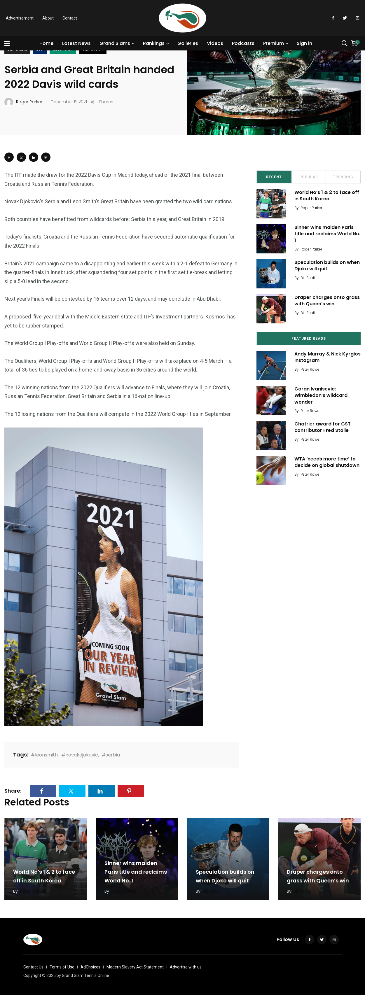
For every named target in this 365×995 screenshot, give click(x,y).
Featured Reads (308, 339)
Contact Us (33, 967)
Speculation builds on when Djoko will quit (327, 265)
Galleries (187, 43)
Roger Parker (311, 207)
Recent (274, 177)
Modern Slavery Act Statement (135, 967)
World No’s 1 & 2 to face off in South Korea (326, 195)
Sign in (304, 43)
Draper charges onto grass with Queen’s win (327, 300)
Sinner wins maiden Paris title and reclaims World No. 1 (327, 234)
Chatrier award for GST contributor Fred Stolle (322, 427)
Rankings (154, 43)
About (48, 18)
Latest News (76, 43)
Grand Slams (114, 43)
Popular (308, 177)
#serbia (111, 754)
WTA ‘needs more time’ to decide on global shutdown (326, 462)
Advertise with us (186, 967)
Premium (273, 43)
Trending (343, 177)
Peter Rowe (310, 369)
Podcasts (243, 43)
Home (46, 43)
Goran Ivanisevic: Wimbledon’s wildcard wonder (320, 395)
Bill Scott (308, 277)
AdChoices (90, 967)
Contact (69, 18)
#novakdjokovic (79, 754)
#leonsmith (44, 754)
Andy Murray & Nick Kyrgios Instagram (327, 357)
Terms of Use (62, 967)
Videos (215, 43)
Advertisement (20, 18)
